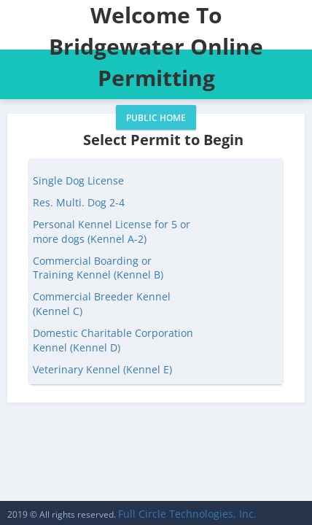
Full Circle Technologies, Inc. (187, 514)
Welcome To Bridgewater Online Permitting (156, 46)
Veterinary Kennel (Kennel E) (102, 369)
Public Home (156, 118)
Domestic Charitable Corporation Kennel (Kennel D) (113, 340)
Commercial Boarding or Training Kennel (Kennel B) (98, 268)
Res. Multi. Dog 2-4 (79, 202)
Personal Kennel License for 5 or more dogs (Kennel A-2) (111, 231)
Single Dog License (78, 180)
